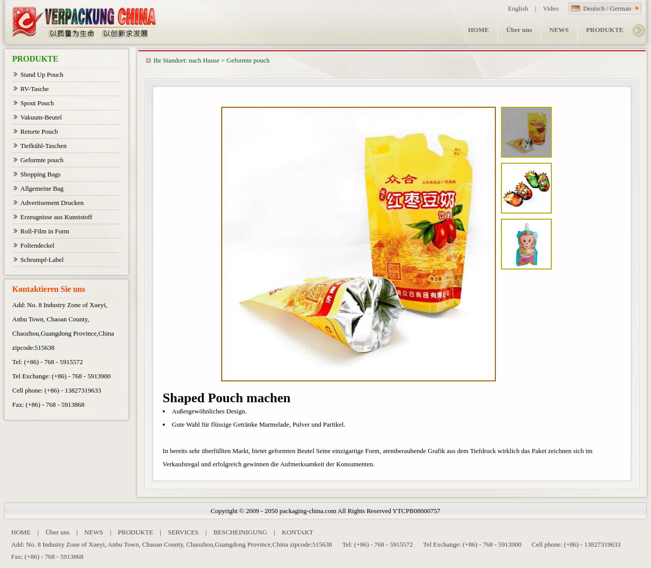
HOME (21, 532)
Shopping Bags (40, 174)
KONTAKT (297, 532)
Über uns (57, 532)
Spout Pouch (37, 103)
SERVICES (183, 532)
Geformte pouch (248, 60)
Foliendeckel (37, 245)
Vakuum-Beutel (41, 117)
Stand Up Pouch (42, 74)
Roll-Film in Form (44, 231)
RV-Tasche (34, 89)
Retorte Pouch (39, 131)
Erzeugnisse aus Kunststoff (56, 217)
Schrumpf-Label (42, 259)
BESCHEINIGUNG (240, 532)
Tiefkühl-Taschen (43, 146)
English (518, 8)
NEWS (93, 532)
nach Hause (204, 60)
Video (550, 8)
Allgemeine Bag (42, 188)
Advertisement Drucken (52, 202)
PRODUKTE (135, 532)
